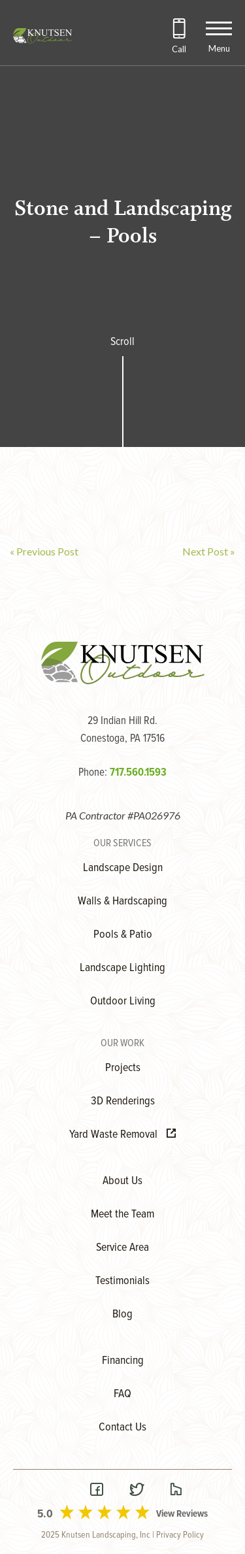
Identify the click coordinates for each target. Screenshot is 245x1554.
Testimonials (122, 1281)
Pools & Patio (122, 934)
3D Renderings (123, 1101)
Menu (219, 48)
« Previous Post (44, 551)
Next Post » (208, 551)
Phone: (122, 773)
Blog (122, 1314)
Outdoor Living (122, 1001)
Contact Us (122, 1427)
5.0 (45, 1514)
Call (179, 49)
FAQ (122, 1394)
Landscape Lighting (122, 968)
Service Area (122, 1247)
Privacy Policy (180, 1535)
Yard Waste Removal (122, 1134)
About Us (122, 1181)
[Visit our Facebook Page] (96, 1491)
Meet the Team (122, 1214)
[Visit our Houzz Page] (176, 1491)
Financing (123, 1360)
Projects (122, 1068)
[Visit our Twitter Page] (136, 1491)
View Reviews (182, 1514)
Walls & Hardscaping (122, 901)
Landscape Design (123, 868)
